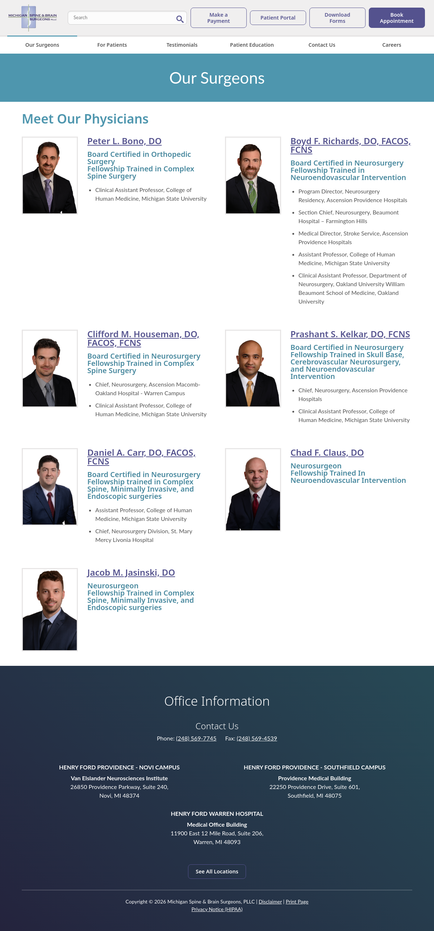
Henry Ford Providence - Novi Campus (119, 767)
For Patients (112, 44)
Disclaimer (270, 901)
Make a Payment (218, 17)
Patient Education (252, 44)
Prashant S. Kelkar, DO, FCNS (350, 334)
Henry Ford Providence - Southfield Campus (314, 767)
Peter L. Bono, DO (124, 141)
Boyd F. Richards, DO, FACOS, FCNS (351, 145)
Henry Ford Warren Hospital (217, 813)
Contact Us (321, 44)
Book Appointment (397, 17)
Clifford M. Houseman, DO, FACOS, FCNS (143, 338)
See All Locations (217, 871)
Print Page (297, 901)
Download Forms (337, 17)
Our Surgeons (42, 44)
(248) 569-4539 (257, 738)
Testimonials (182, 44)
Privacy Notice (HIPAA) (216, 909)
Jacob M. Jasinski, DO (131, 572)
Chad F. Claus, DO (327, 452)
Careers (391, 44)
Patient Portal (278, 17)
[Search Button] (180, 18)
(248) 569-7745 (196, 738)
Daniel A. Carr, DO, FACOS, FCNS (141, 456)
